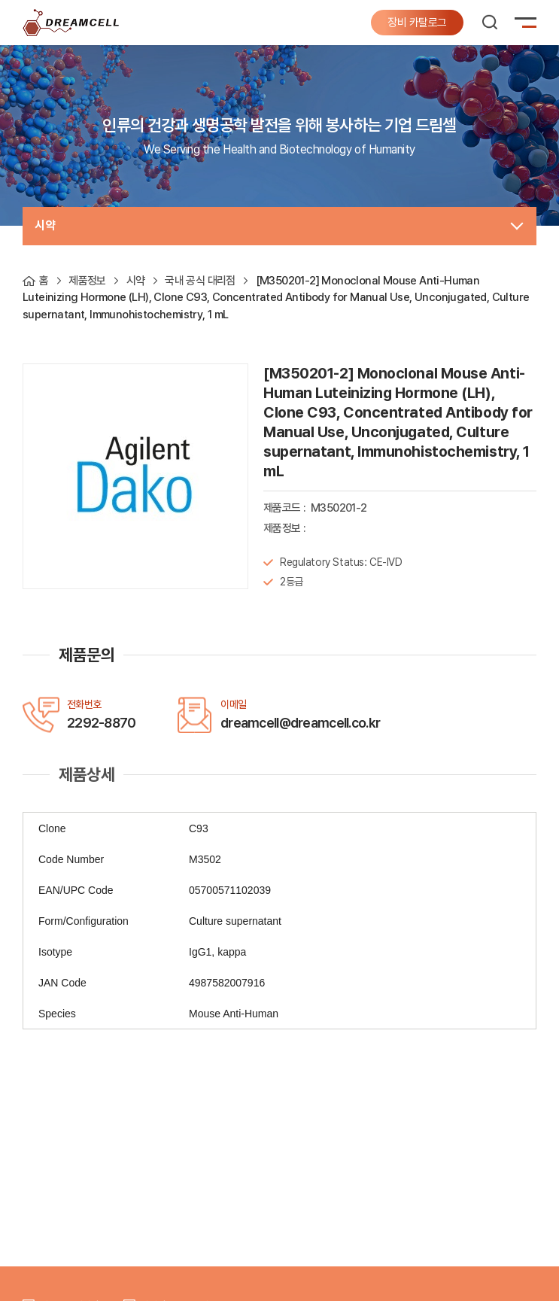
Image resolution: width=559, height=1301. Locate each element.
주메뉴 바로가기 (0, 0)
